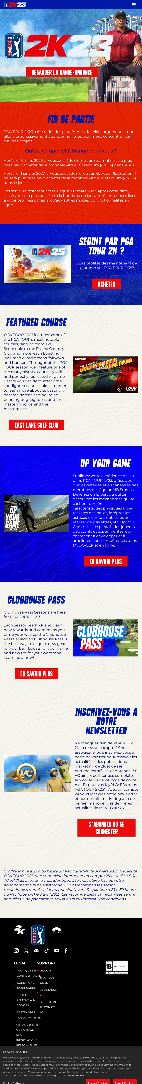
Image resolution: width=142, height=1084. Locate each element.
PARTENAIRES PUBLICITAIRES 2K (29, 1015)
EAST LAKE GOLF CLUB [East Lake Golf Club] (36, 425)
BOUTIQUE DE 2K (47, 980)
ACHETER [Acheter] (106, 284)
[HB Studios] (56, 935)
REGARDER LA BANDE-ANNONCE (62, 72)
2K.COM (45, 970)
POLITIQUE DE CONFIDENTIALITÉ (29, 973)
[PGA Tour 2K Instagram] (16, 950)
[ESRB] (116, 967)
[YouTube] (56, 950)
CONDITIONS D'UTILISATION (26, 985)
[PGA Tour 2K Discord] (36, 950)
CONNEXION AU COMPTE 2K (47, 1007)
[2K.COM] (19, 935)
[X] (26, 950)
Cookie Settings (24, 1055)
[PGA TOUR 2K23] (15, 4)
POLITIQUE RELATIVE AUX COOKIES (26, 1000)
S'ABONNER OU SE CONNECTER (106, 828)
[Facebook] (66, 950)
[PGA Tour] (38, 935)
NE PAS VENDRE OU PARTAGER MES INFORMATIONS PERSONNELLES (27, 1035)
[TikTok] (46, 950)
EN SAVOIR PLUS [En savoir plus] (105, 561)
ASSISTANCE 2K (48, 992)
